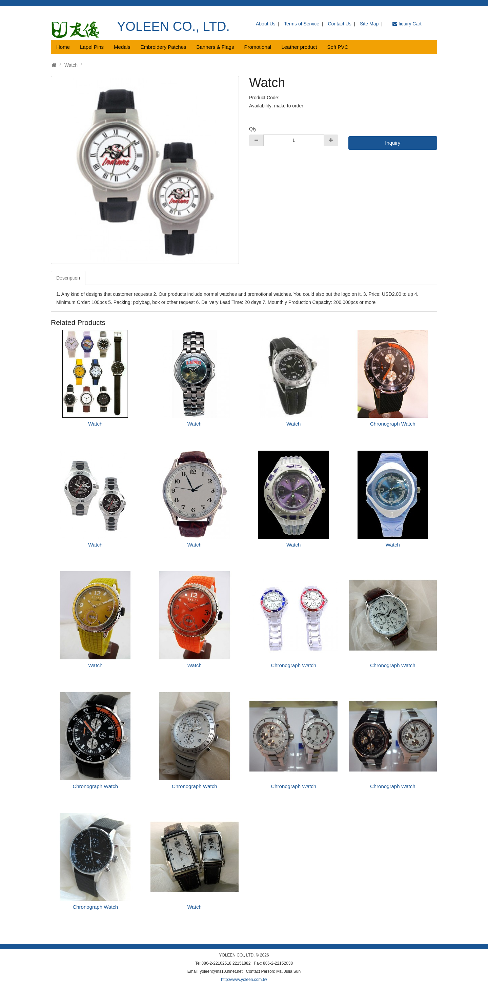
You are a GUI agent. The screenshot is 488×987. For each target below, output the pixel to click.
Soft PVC (337, 47)
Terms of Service (301, 23)
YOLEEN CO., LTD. (173, 26)
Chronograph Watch (392, 424)
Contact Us (339, 23)
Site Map (369, 23)
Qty (253, 128)
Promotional (257, 47)
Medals (122, 47)
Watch (71, 65)
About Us (266, 23)
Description (68, 278)
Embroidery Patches (163, 47)
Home (63, 47)
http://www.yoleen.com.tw (244, 979)
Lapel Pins (92, 47)
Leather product (299, 47)
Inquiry (392, 143)
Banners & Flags (215, 47)
